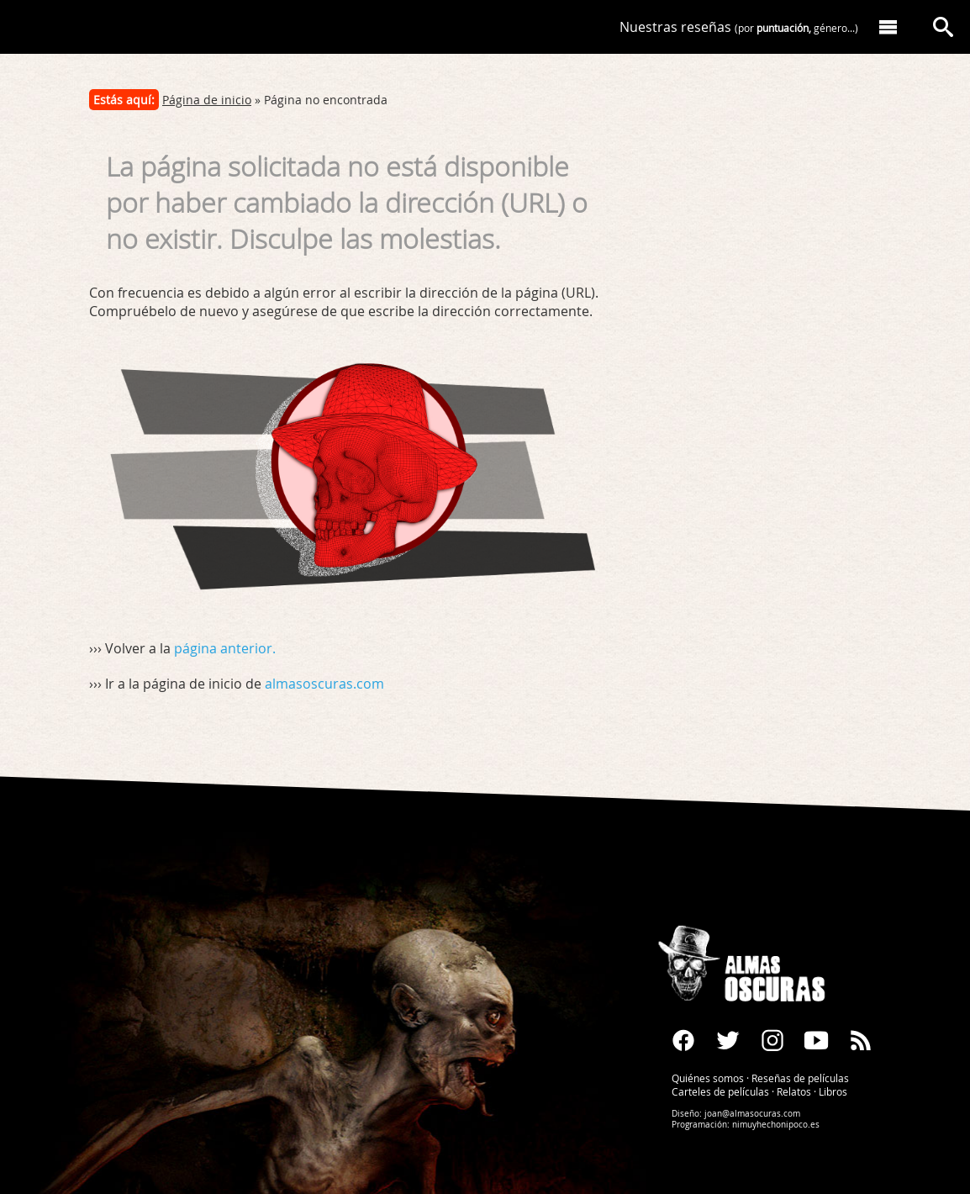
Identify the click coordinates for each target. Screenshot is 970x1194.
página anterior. (225, 648)
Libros (833, 1091)
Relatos (794, 1091)
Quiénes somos (708, 1078)
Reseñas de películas (800, 1078)
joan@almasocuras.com (752, 1113)
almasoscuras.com (324, 683)
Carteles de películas (720, 1091)
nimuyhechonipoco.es (776, 1124)
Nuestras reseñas (738, 27)
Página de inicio (206, 100)
